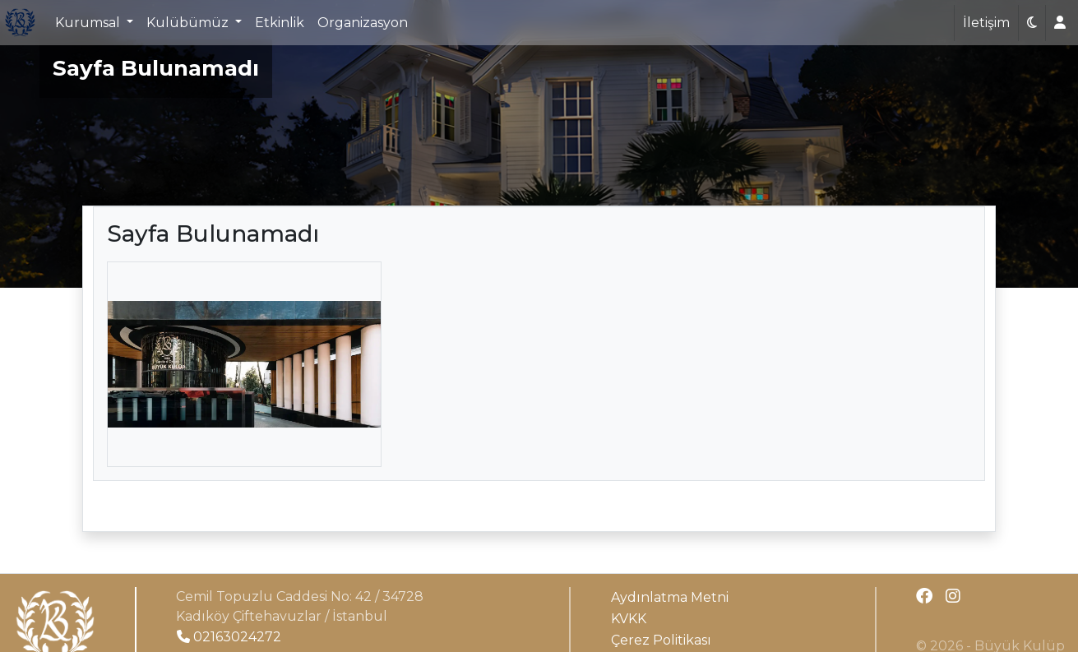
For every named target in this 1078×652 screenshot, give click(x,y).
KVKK (628, 619)
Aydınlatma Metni (670, 597)
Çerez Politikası (661, 640)
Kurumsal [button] (89, 22)
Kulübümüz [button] (189, 22)
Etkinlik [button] (279, 22)
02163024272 (229, 637)
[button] (1032, 23)
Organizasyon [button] (362, 22)
